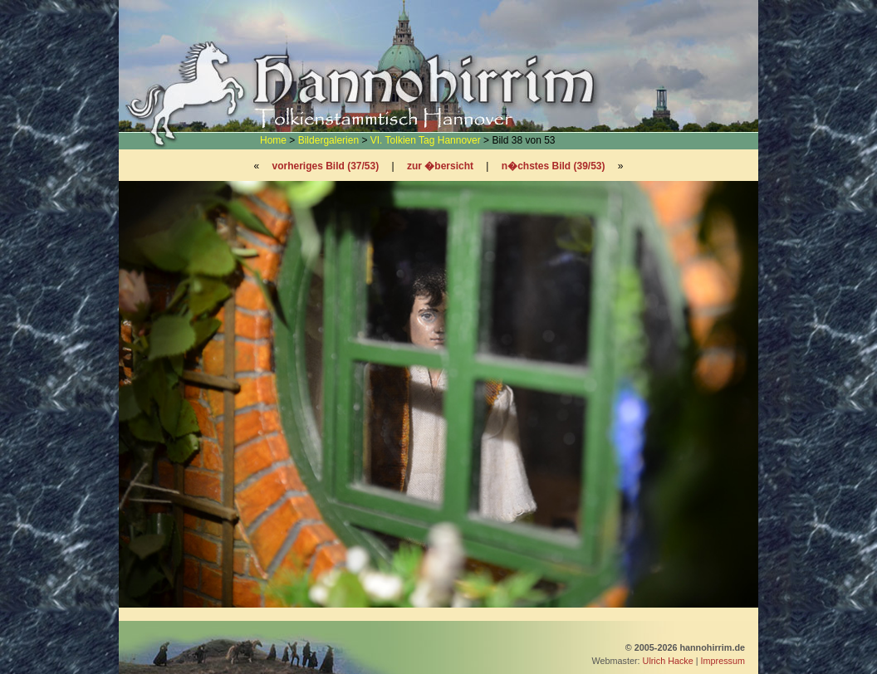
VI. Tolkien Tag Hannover (425, 140)
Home (273, 140)
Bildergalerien (328, 140)
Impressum (723, 661)
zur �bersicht (440, 166)
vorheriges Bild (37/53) (325, 166)
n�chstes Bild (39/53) (553, 166)
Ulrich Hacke (668, 661)
